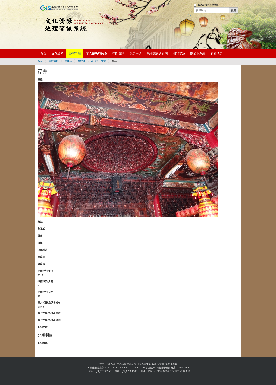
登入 (188, 15)
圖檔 (40, 79)
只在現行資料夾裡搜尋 (207, 5)
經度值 (41, 256)
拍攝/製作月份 (45, 281)
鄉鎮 (40, 242)
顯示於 (41, 228)
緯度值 (41, 263)
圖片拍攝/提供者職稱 (49, 320)
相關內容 (43, 343)
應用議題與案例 (157, 53)
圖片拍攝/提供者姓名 (49, 302)
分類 (40, 221)
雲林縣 (68, 61)
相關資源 (179, 53)
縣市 (40, 235)
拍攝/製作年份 (45, 270)
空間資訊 (118, 53)
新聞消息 (216, 53)
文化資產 (58, 53)
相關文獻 (43, 327)
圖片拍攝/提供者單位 (49, 313)
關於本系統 (197, 53)
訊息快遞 (136, 53)
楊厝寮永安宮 (98, 61)
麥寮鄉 (81, 61)
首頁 (43, 53)
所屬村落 (43, 249)
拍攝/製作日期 (45, 292)
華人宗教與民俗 (96, 53)
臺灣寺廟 (75, 53)
